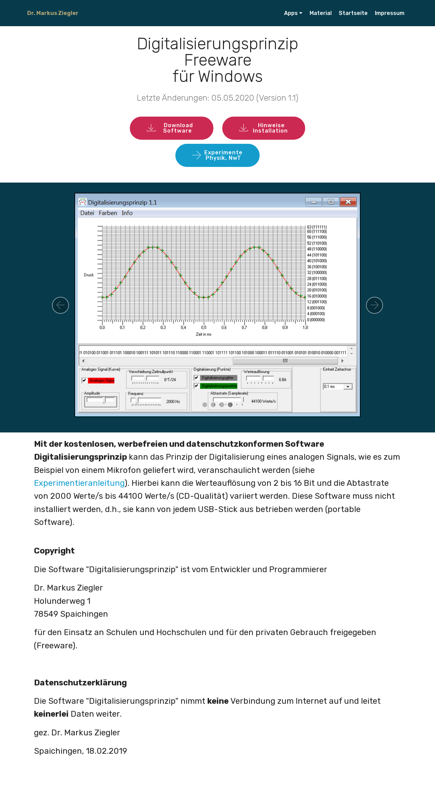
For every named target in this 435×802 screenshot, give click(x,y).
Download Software (171, 128)
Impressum (389, 13)
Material (321, 13)
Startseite (353, 13)
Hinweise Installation (263, 128)
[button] (60, 305)
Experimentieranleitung (79, 483)
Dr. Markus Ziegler (53, 13)
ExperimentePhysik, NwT (217, 155)
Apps (291, 13)
